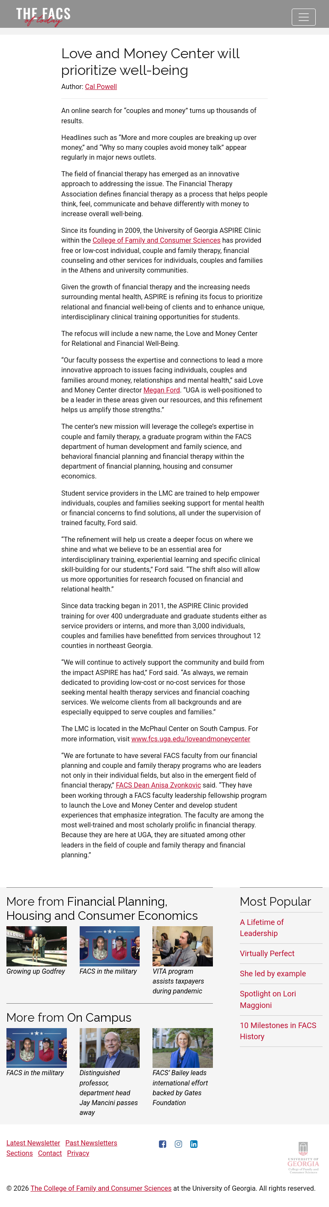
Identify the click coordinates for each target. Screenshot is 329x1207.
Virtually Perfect (267, 953)
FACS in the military (108, 971)
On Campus (99, 1017)
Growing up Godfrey (35, 971)
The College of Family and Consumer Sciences (100, 1188)
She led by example (273, 973)
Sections (19, 1153)
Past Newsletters (91, 1143)
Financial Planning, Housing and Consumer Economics (102, 908)
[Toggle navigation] (304, 17)
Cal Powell (101, 87)
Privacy (78, 1153)
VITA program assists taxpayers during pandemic (178, 981)
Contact (50, 1153)
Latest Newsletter (33, 1143)
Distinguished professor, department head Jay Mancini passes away (109, 1093)
